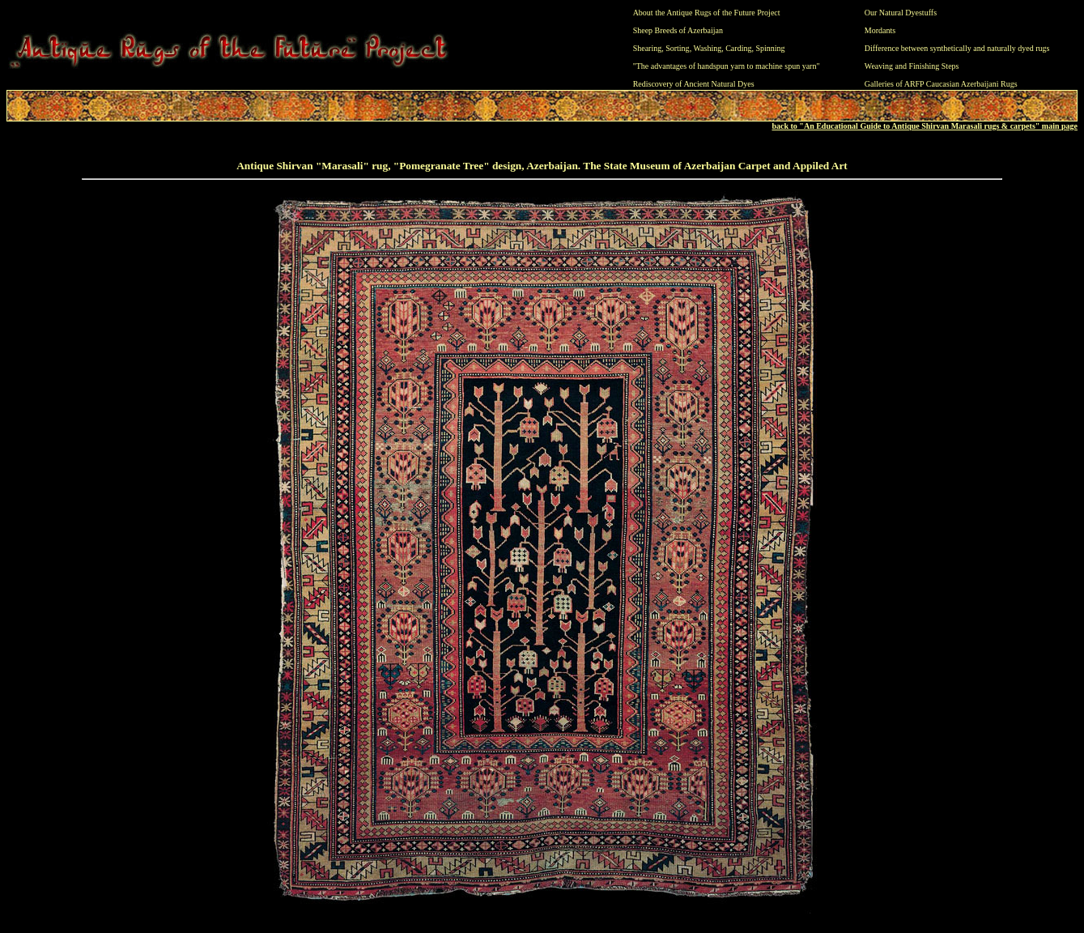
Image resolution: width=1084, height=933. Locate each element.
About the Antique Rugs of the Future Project (706, 12)
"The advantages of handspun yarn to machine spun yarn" (726, 66)
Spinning (769, 48)
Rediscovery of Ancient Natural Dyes (694, 83)
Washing (707, 48)
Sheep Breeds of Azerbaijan (678, 30)
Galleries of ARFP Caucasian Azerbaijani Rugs (941, 83)
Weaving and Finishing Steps (912, 66)
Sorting (677, 48)
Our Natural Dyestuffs (901, 12)
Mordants (880, 30)
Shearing (647, 48)
